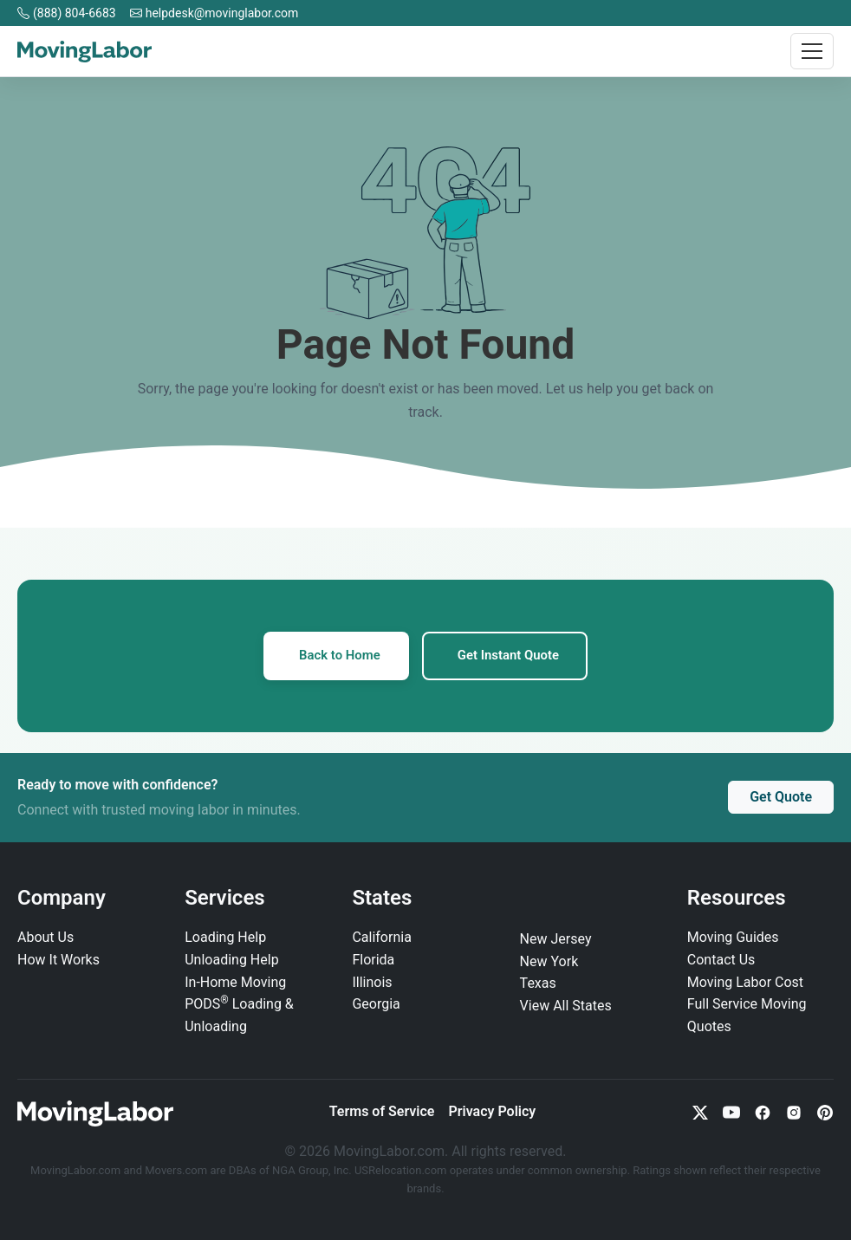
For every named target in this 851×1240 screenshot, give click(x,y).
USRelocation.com (402, 1171)
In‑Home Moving (235, 982)
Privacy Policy (492, 1112)
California (381, 938)
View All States (566, 1006)
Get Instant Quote (509, 656)
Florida (373, 960)
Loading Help (225, 938)
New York (549, 961)
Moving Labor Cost (745, 982)
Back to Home (338, 656)
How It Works (58, 960)
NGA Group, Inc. (312, 1171)
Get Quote (781, 797)
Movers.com (176, 1171)
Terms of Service (382, 1112)
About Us (45, 938)
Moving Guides (733, 938)
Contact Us (721, 960)
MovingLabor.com (76, 1171)
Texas (538, 984)
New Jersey (556, 940)
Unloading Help (231, 960)
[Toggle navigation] (812, 51)
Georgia (376, 1005)
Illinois (372, 982)
